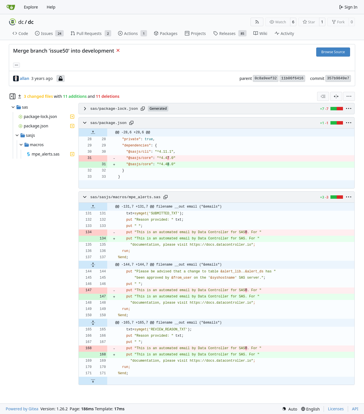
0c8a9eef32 (266, 78)
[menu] (349, 96)
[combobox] (323, 96)
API (355, 408)
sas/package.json (108, 123)
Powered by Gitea (22, 408)
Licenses (336, 408)
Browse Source (333, 51)
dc (21, 22)
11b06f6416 (292, 78)
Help (51, 7)
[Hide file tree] (12, 96)
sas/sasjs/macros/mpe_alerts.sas (125, 197)
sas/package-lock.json (114, 109)
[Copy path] (143, 109)
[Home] (11, 7)
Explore (31, 7)
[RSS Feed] (257, 22)
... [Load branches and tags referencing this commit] (16, 65)
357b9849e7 (338, 78)
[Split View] (336, 96)
